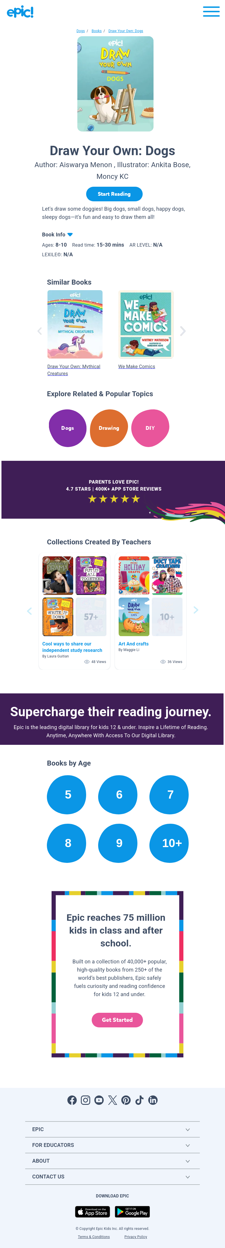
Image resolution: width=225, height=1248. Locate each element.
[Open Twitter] (112, 1100)
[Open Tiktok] (139, 1100)
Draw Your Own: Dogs (125, 31)
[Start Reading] (114, 194)
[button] (74, 611)
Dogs (80, 31)
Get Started (117, 1020)
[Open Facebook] (72, 1100)
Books (97, 31)
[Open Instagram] (85, 1100)
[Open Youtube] (99, 1100)
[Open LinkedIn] (153, 1100)
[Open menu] (211, 13)
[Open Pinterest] (126, 1100)
